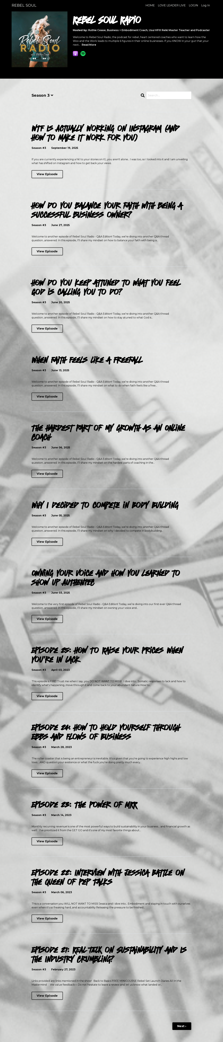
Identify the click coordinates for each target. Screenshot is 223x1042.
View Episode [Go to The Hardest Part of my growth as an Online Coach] (47, 474)
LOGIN (193, 5)
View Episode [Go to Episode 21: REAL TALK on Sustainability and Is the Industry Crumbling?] (47, 996)
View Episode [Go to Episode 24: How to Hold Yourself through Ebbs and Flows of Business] (47, 774)
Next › (181, 1026)
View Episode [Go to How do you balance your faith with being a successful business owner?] (47, 252)
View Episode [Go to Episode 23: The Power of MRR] (47, 842)
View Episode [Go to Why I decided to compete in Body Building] (47, 542)
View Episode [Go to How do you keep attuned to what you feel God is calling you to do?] (47, 329)
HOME (150, 5)
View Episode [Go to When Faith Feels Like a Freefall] (47, 397)
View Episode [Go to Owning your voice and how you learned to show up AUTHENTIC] (47, 619)
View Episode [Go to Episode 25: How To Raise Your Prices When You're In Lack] (47, 696)
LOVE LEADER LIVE (172, 5)
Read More (89, 44)
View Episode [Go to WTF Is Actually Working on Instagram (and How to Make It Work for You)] (47, 174)
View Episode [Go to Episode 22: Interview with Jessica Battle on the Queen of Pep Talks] (47, 919)
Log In (205, 5)
